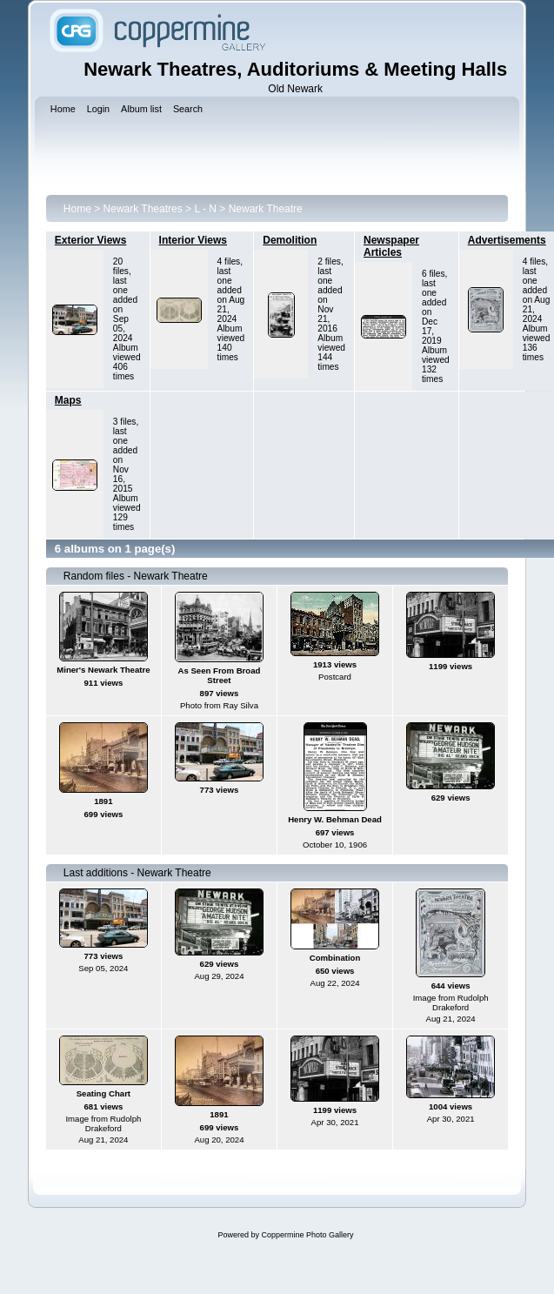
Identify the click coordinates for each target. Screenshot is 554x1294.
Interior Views (193, 240)
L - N (205, 209)
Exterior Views (91, 240)
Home (77, 209)
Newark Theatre (266, 209)
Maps (68, 400)
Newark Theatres (143, 209)
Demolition (290, 240)
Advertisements (507, 240)
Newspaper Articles (391, 246)
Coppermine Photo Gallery (307, 1234)
